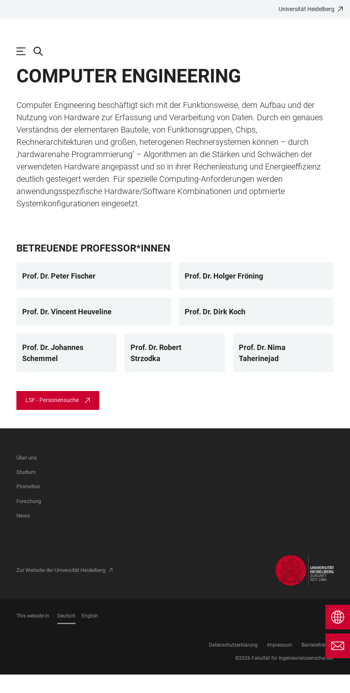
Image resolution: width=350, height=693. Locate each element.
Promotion (28, 505)
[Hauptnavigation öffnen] (25, 51)
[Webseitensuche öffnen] (42, 51)
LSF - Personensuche (52, 418)
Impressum (279, 663)
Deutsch (66, 634)
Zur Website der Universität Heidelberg (60, 589)
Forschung (28, 520)
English (90, 634)
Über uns (26, 476)
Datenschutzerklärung (233, 663)
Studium (26, 490)
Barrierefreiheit (318, 663)
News (23, 534)
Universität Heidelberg (306, 9)
